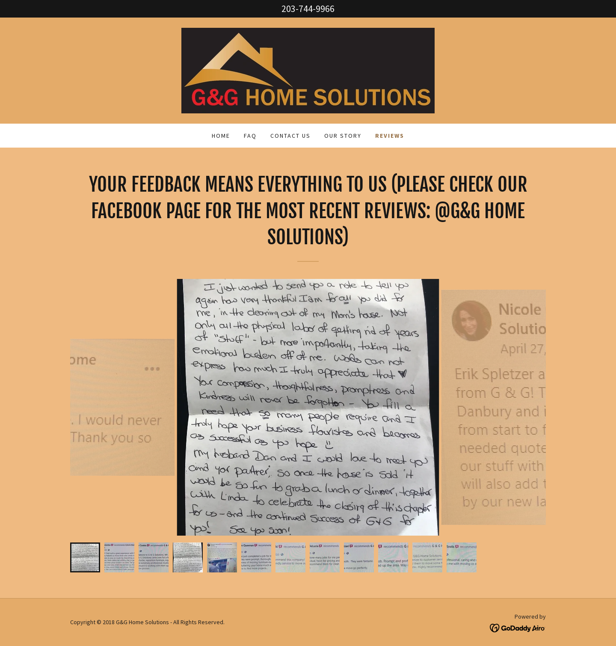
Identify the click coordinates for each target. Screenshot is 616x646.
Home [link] (221, 135)
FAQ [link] (250, 135)
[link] (308, 69)
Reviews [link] (389, 135)
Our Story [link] (342, 135)
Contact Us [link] (290, 135)
